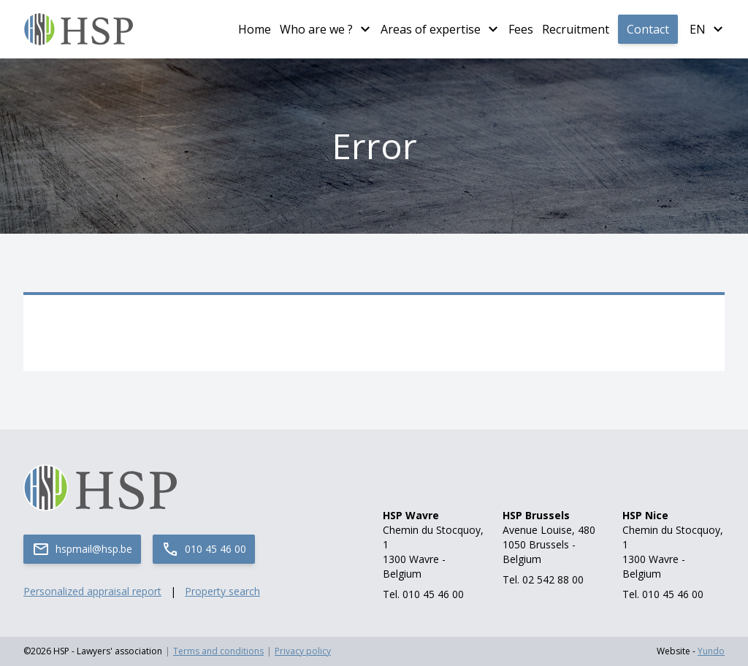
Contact (648, 29)
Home (254, 29)
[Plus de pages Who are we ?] (365, 29)
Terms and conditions (218, 651)
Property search (222, 591)
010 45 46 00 (203, 549)
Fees (520, 29)
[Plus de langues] (718, 29)
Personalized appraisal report (92, 591)
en (698, 29)
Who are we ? (316, 29)
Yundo (711, 651)
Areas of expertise (431, 29)
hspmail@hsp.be (82, 549)
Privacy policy (303, 651)
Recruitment (575, 29)
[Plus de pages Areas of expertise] (493, 29)
